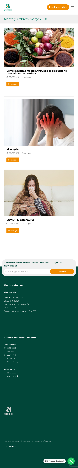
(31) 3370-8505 (10, 373)
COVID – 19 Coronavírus (20, 219)
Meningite (12, 149)
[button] (71, 461)
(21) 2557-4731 (9, 358)
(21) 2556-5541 (9, 351)
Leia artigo (12, 84)
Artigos (27, 77)
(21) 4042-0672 (10, 362)
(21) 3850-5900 (10, 348)
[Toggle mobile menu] (72, 7)
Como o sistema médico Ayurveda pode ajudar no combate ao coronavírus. (36, 72)
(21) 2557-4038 (10, 355)
